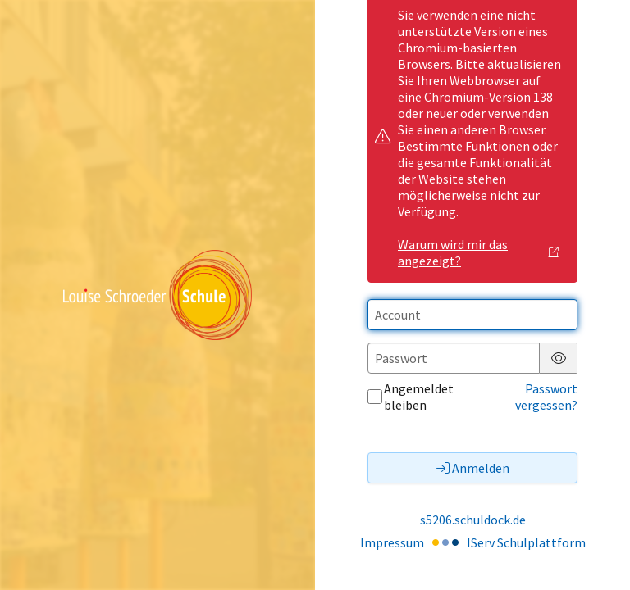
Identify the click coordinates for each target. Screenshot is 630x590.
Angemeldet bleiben (411, 396)
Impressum (392, 542)
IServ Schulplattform (526, 542)
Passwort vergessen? (546, 396)
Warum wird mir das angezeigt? (478, 252)
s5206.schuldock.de (473, 519)
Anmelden (472, 468)
